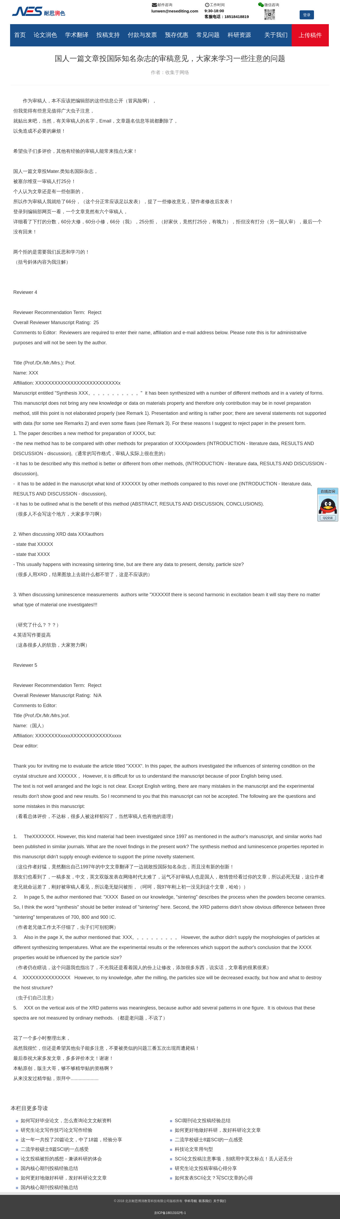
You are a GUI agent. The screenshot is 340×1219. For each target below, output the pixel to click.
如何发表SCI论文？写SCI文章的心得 (211, 1177)
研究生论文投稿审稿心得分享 (203, 1168)
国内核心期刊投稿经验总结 (47, 1168)
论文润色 (46, 34)
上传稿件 (310, 35)
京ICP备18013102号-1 (170, 1212)
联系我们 (205, 1201)
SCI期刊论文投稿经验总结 (200, 1120)
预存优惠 (177, 34)
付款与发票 (143, 34)
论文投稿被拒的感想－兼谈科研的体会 (59, 1158)
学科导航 (190, 1201)
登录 (307, 15)
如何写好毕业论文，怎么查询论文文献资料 (64, 1120)
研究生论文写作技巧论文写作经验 (54, 1130)
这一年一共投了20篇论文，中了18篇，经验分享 (69, 1139)
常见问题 (208, 34)
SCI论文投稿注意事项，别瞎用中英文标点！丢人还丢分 (231, 1158)
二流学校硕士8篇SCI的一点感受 (206, 1139)
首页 (20, 34)
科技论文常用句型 (191, 1149)
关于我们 (276, 34)
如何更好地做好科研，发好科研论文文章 (215, 1130)
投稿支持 (108, 34)
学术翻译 (77, 34)
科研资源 (240, 34)
